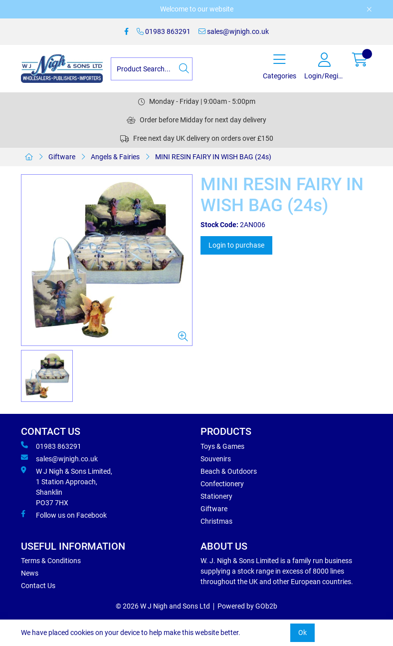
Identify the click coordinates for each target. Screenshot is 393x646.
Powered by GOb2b (247, 606)
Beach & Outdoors (228, 471)
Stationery (216, 496)
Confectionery (222, 484)
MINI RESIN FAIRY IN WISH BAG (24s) (213, 157)
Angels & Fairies (115, 157)
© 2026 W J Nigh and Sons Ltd (163, 606)
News (29, 573)
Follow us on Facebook (64, 514)
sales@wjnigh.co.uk (233, 31)
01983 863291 (164, 31)
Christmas (216, 521)
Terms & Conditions (51, 561)
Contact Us (38, 586)
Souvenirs (215, 459)
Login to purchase (236, 245)
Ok (302, 633)
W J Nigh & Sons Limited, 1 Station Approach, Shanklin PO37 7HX (66, 486)
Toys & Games (222, 446)
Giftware (61, 157)
